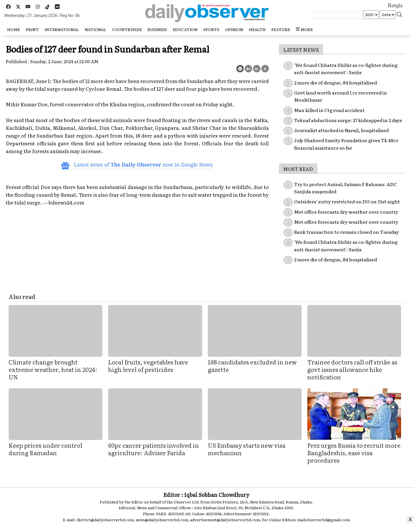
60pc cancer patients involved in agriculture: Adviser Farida (153, 449)
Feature (280, 29)
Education (185, 29)
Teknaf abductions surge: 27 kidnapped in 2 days (348, 120)
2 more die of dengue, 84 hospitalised (335, 82)
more (304, 29)
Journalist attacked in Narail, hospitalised (341, 130)
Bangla (395, 5)
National (95, 29)
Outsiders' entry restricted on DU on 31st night (347, 201)
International (62, 29)
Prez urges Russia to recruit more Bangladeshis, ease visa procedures (353, 452)
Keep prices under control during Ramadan (45, 449)
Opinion (234, 29)
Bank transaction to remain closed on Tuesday (346, 231)
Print (32, 29)
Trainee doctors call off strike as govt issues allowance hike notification (352, 369)
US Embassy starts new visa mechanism (246, 449)
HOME (13, 29)
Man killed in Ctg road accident (329, 110)
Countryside (127, 29)
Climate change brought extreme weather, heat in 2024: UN (53, 369)
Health (257, 29)
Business (157, 29)
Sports (211, 29)
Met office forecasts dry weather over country (346, 211)
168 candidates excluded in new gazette (252, 366)
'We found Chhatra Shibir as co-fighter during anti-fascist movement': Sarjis (346, 68)
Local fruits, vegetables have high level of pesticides (148, 366)
